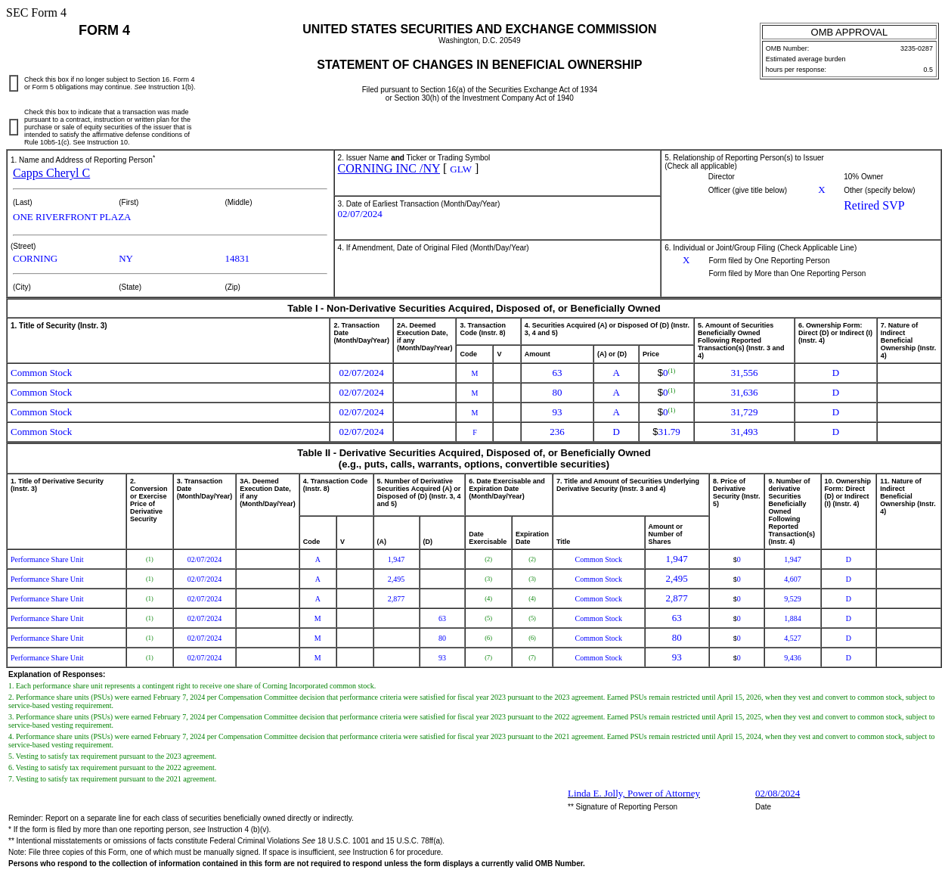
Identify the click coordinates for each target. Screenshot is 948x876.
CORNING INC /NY (389, 168)
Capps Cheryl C (51, 172)
